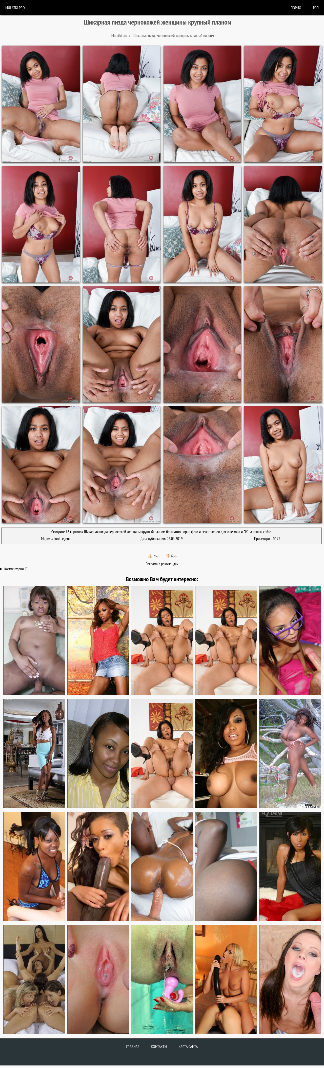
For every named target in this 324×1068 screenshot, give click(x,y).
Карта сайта (188, 1046)
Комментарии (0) (16, 568)
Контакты (159, 1046)
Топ (316, 7)
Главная (132, 1046)
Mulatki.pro (15, 7)
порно (296, 7)
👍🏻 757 (153, 555)
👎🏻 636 (171, 555)
